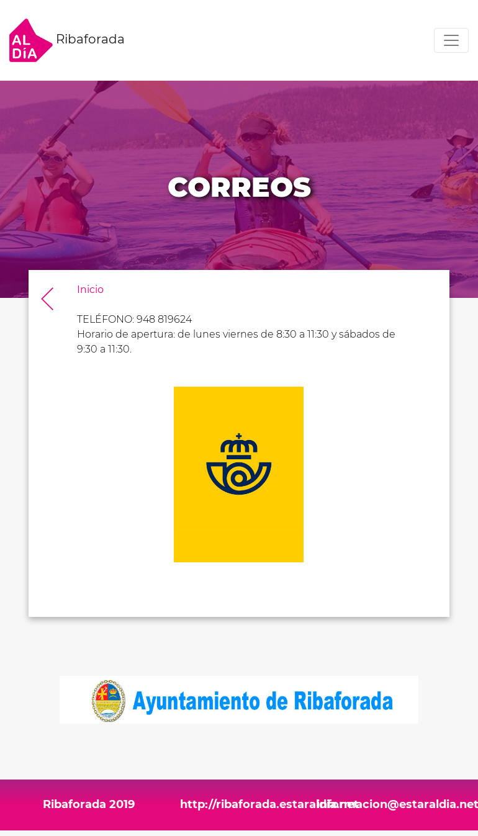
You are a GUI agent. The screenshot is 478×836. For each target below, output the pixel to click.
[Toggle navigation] (451, 40)
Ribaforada (67, 40)
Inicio (90, 289)
